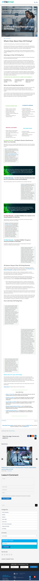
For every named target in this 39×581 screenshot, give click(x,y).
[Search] (36, 505)
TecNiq (22, 184)
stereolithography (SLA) (30, 268)
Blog (4, 38)
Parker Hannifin (8, 224)
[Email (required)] (18, 490)
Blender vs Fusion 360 (10, 394)
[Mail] (11, 554)
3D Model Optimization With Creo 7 (12, 410)
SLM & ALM (4, 521)
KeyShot (3, 514)
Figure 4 (15, 269)
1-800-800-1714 (5, 575)
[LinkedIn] (2, 554)
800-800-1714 (26, 426)
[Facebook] (9, 554)
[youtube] (35, 577)
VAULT (6, 149)
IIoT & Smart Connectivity (6, 524)
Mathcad (3, 517)
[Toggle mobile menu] (36, 2)
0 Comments (4, 420)
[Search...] (18, 505)
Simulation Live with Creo (10, 397)
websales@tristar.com (6, 576)
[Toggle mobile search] (34, 2)
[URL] (18, 493)
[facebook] (30, 579)
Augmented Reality (5, 526)
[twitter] (32, 577)
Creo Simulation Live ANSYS (11, 401)
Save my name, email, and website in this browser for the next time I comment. (17, 495)
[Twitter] (5, 554)
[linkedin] (30, 577)
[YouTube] (7, 554)
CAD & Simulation (5, 512)
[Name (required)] (18, 487)
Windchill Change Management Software (13, 406)
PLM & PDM (4, 519)
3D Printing (8, 38)
